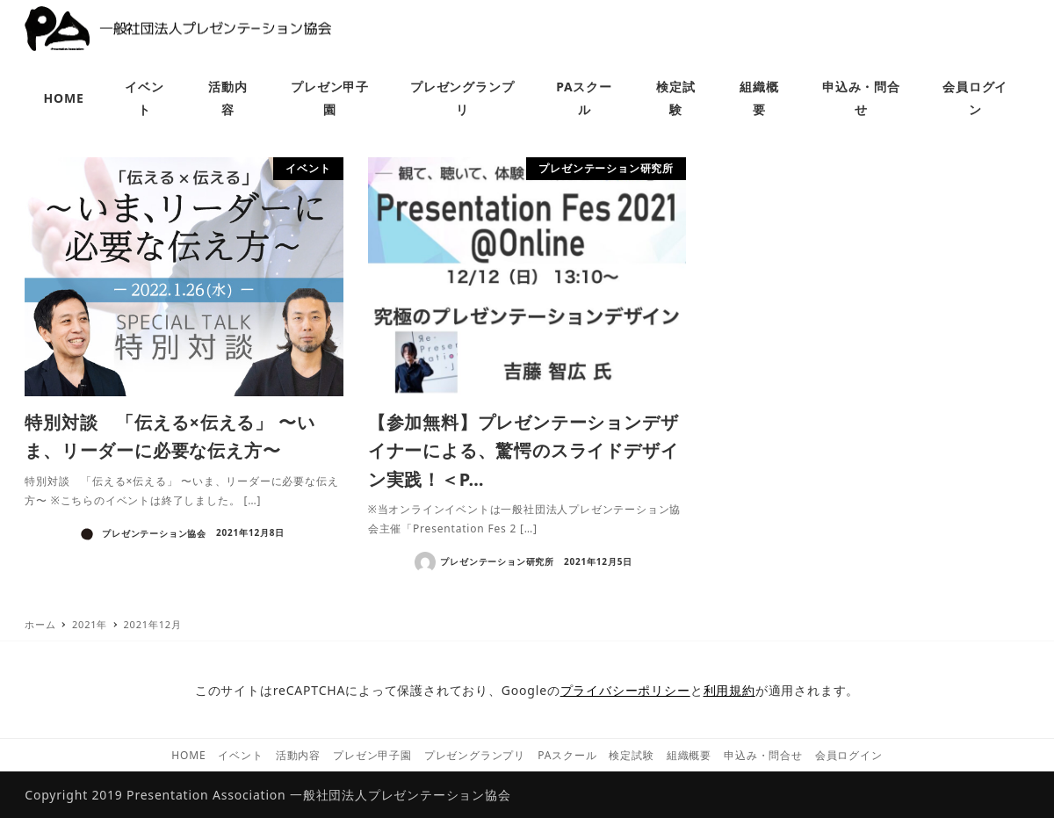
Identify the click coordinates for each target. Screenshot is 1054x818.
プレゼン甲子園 (372, 755)
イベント (240, 755)
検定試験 (631, 755)
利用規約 (729, 690)
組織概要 (689, 755)
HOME (188, 755)
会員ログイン (849, 755)
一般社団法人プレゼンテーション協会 (400, 794)
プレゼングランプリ (474, 755)
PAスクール (567, 755)
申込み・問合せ (763, 755)
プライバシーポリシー (625, 690)
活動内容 (298, 755)
